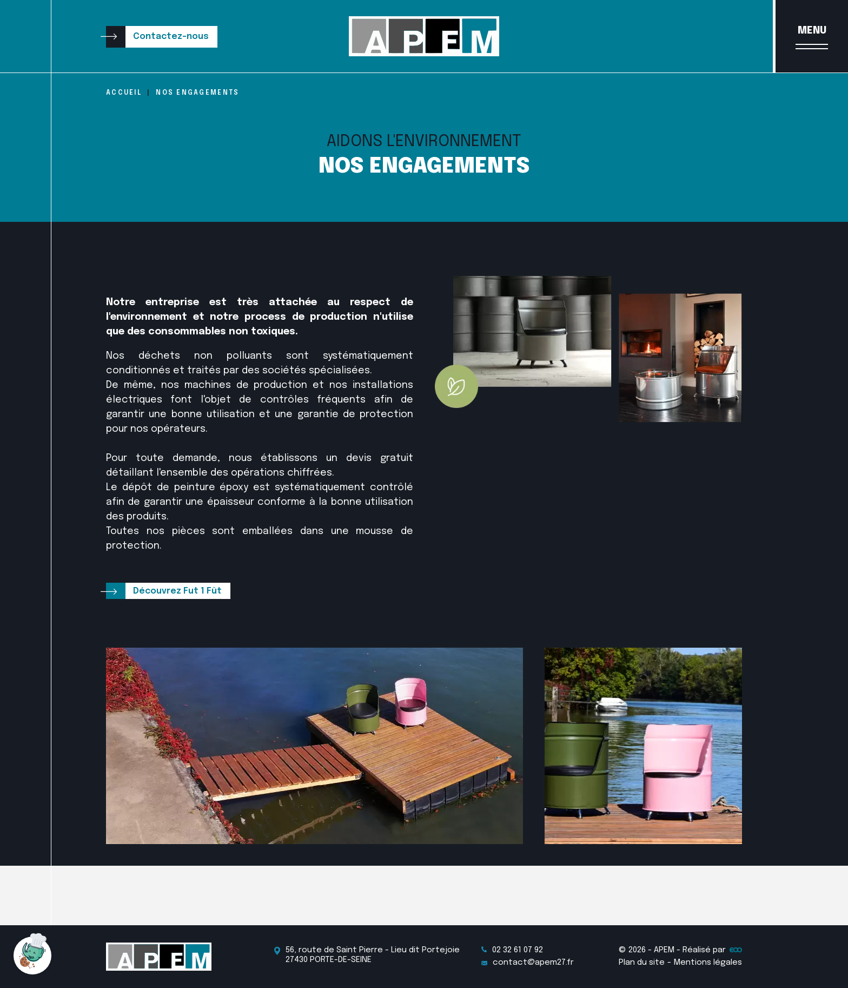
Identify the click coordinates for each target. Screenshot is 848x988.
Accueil (124, 93)
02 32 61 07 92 (512, 950)
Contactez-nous (171, 36)
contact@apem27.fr (527, 962)
